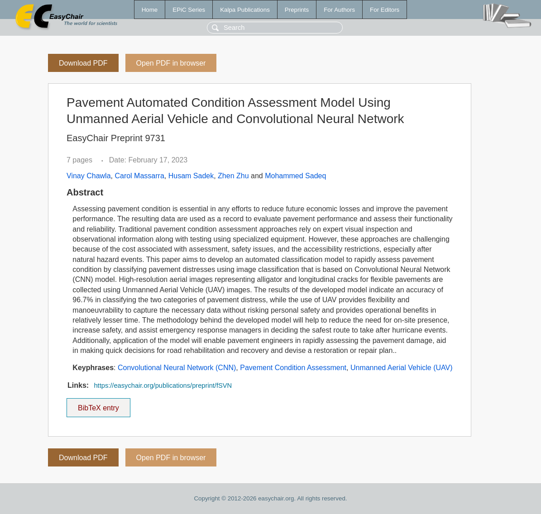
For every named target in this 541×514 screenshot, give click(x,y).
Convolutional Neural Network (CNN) (177, 367)
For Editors (384, 9)
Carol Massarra (139, 176)
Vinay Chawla (89, 176)
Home (150, 9)
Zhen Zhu (233, 176)
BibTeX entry (98, 405)
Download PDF (83, 63)
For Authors (339, 9)
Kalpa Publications (245, 9)
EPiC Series (188, 9)
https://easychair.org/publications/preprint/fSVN (163, 385)
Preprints (297, 9)
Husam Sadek (191, 176)
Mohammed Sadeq (295, 176)
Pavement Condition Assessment (293, 367)
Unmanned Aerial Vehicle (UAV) (401, 367)
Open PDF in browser (171, 63)
